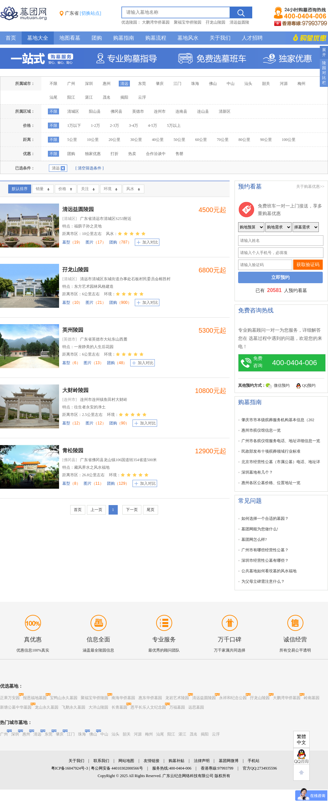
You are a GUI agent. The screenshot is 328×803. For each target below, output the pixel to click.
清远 (124, 83)
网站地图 (126, 760)
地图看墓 (69, 38)
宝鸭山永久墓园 (63, 697)
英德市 (138, 111)
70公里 (223, 139)
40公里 (158, 139)
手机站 (253, 760)
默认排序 (20, 188)
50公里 (179, 139)
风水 (130, 188)
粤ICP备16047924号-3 (69, 768)
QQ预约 (309, 385)
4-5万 (152, 125)
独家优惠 (93, 153)
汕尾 (53, 97)
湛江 (89, 97)
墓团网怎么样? (254, 539)
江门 (177, 83)
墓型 (72, 242)
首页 (11, 38)
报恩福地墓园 (35, 697)
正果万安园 (10, 697)
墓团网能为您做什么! (259, 529)
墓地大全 (37, 38)
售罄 (179, 153)
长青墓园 (119, 707)
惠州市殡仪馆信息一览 (261, 430)
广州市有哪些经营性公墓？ (265, 550)
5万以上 (174, 125)
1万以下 (74, 125)
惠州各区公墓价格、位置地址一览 (270, 482)
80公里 (244, 139)
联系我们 (101, 760)
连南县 (181, 111)
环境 (108, 188)
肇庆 (160, 83)
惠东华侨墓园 (150, 697)
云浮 (142, 97)
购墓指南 (123, 38)
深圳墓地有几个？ (257, 472)
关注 (85, 188)
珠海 (195, 83)
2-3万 (114, 125)
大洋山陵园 (98, 707)
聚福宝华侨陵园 (187, 22)
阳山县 (95, 111)
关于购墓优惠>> (310, 186)
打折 (114, 153)
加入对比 (150, 242)
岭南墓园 (311, 697)
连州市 (160, 111)
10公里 (93, 139)
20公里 (114, 139)
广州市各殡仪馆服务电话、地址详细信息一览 (280, 441)
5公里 (72, 139)
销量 (40, 188)
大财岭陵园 (75, 390)
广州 (71, 83)
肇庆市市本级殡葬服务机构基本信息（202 (277, 420)
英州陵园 (72, 330)
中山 (231, 83)
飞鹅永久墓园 (73, 707)
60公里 (201, 139)
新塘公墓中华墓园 (15, 707)
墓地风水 (187, 38)
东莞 (142, 83)
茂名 (107, 97)
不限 (53, 83)
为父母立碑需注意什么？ (263, 581)
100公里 (289, 139)
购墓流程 (155, 38)
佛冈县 (116, 111)
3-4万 (133, 125)
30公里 (136, 139)
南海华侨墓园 (123, 697)
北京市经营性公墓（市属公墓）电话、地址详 (280, 462)
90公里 (266, 139)
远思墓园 (196, 707)
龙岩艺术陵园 (177, 697)
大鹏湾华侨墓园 (156, 22)
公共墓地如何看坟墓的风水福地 (269, 571)
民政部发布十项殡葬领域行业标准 (270, 451)
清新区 (225, 111)
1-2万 (95, 125)
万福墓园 (177, 707)
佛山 (213, 83)
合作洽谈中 (156, 153)
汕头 (248, 83)
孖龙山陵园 (215, 22)
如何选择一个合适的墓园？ (265, 518)
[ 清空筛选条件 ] (89, 168)
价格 (62, 188)
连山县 (203, 111)
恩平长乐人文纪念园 (148, 707)
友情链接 (151, 760)
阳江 (71, 97)
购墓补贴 (176, 760)
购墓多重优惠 (306, 38)
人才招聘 (252, 38)
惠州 (107, 83)
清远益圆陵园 (78, 209)
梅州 (301, 83)
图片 (96, 242)
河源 (284, 83)
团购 (97, 38)
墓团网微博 (228, 760)
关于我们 (220, 38)
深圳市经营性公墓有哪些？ (265, 560)
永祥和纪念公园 (233, 697)
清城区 (73, 111)
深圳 (89, 83)
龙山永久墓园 (46, 707)
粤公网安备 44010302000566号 (117, 768)
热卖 (132, 153)
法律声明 (202, 760)
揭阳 (124, 97)
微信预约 (282, 385)
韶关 (266, 83)
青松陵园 (72, 450)
